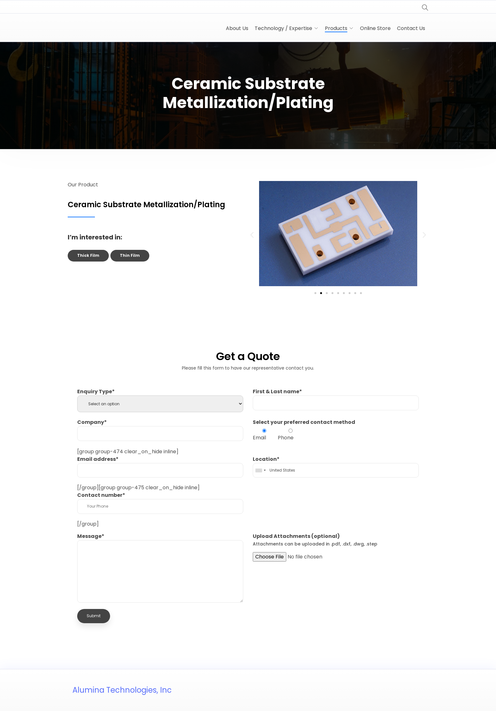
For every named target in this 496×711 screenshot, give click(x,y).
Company (92, 422)
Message (90, 536)
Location (266, 459)
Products (336, 28)
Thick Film (88, 255)
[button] (252, 235)
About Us (237, 28)
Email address (98, 459)
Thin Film (130, 255)
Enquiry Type (96, 391)
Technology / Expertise (283, 28)
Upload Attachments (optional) (315, 540)
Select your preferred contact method (304, 422)
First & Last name (277, 391)
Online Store (375, 28)
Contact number (101, 495)
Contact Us (411, 28)
